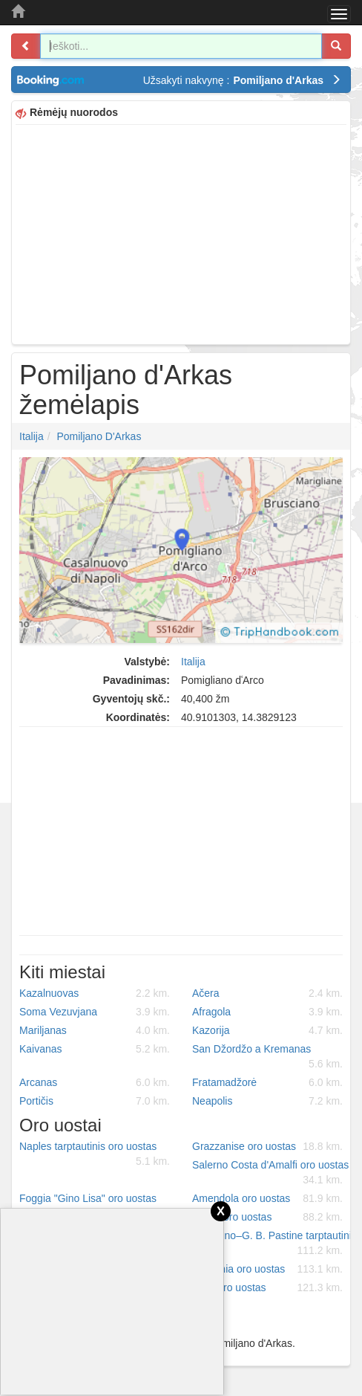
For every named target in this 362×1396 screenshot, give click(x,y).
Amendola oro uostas (267, 1198)
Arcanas (94, 1082)
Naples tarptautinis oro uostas (94, 1154)
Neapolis (267, 1100)
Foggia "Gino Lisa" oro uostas (94, 1206)
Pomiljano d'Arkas (98, 436)
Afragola (267, 1011)
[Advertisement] (181, 233)
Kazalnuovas (94, 993)
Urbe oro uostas (267, 1287)
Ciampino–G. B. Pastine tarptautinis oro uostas (273, 1243)
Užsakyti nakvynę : (242, 80)
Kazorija (267, 1030)
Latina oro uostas (267, 1216)
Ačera (267, 993)
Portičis (94, 1100)
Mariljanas (94, 1030)
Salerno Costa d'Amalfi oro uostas (270, 1173)
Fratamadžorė (267, 1082)
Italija (31, 436)
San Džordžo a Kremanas (267, 1057)
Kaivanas (94, 1048)
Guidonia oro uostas (267, 1268)
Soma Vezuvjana (94, 1011)
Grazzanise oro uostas (267, 1146)
